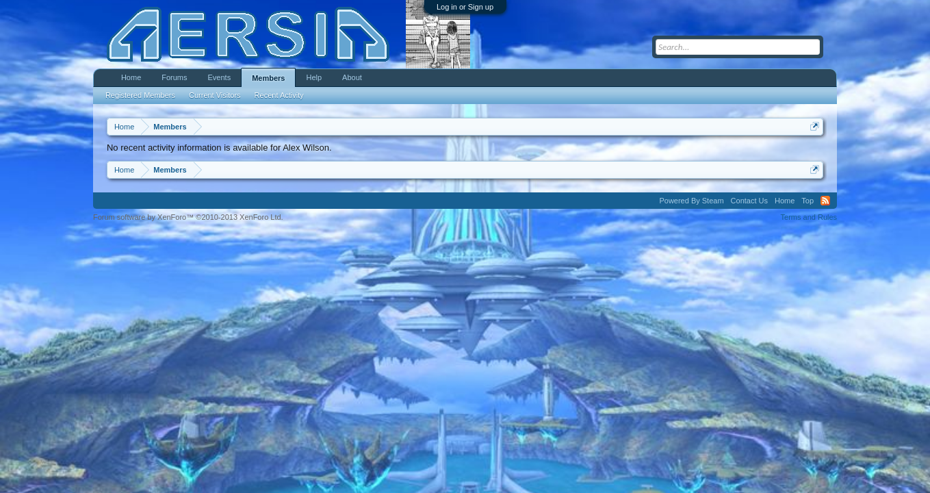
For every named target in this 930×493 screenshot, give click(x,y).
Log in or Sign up (465, 7)
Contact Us (749, 201)
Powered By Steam (691, 201)
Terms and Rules (809, 217)
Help (314, 77)
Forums (174, 77)
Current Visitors (215, 95)
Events (219, 77)
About (352, 77)
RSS (825, 200)
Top (807, 201)
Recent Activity (279, 95)
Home (131, 77)
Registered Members (140, 95)
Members (268, 78)
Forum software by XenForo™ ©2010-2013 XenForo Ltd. (188, 217)
